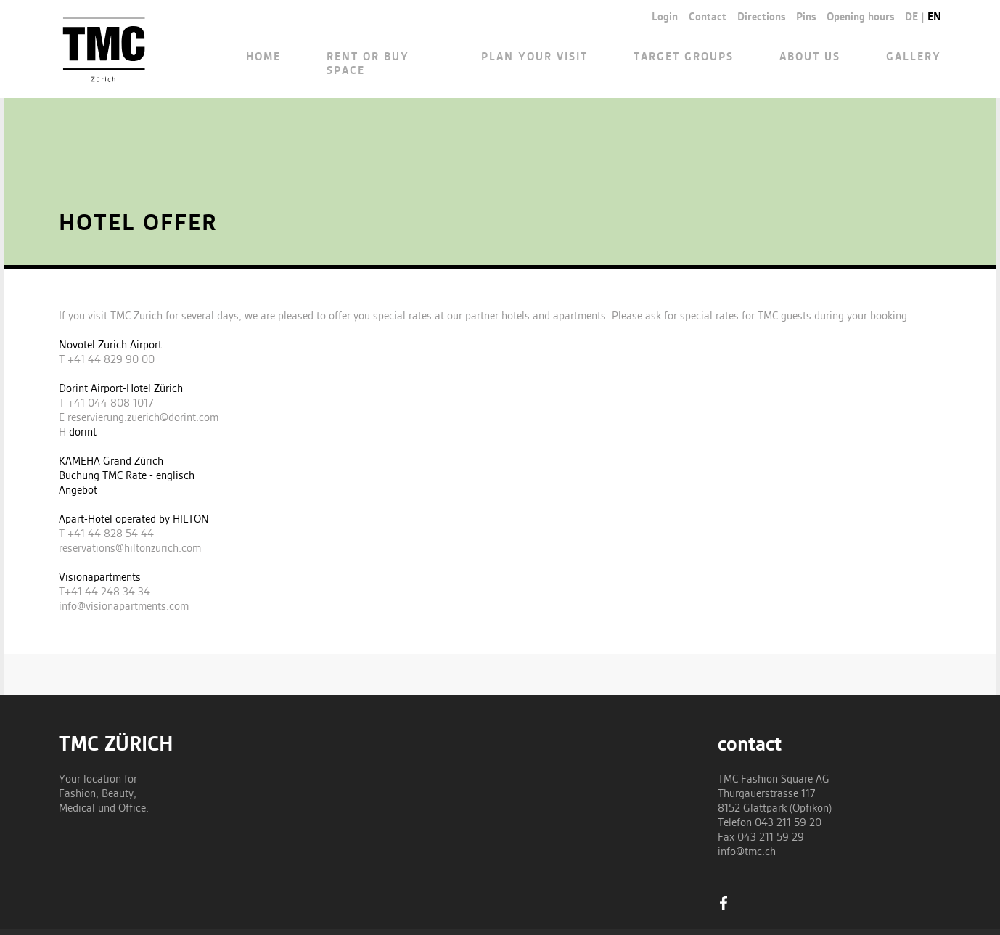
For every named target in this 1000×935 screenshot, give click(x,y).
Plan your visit (534, 57)
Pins (806, 17)
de (911, 17)
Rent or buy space (368, 64)
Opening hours (860, 17)
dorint (83, 432)
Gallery (913, 57)
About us (809, 57)
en (934, 17)
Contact (707, 17)
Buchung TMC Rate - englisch (126, 476)
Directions (761, 17)
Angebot (78, 491)
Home (263, 57)
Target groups (684, 57)
